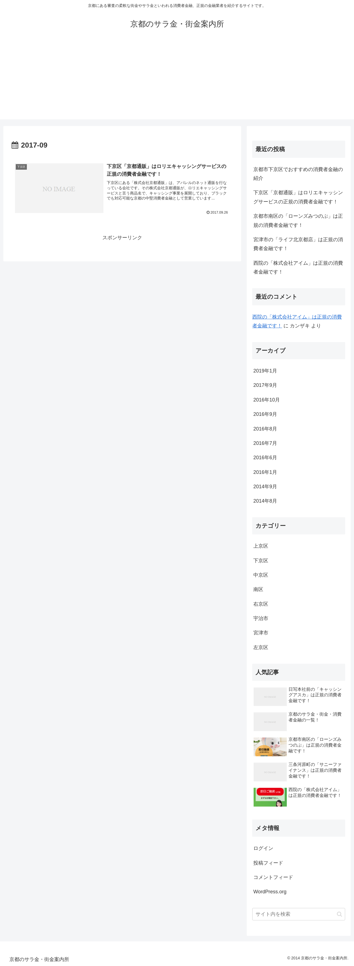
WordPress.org (270, 891)
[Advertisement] (177, 80)
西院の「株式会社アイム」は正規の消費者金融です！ (298, 267)
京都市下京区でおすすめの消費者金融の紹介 (298, 174)
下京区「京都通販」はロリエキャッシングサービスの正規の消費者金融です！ (298, 197)
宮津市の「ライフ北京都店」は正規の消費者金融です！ (298, 244)
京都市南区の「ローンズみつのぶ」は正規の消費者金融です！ (298, 220)
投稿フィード (268, 863)
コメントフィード (273, 877)
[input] (298, 914)
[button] (339, 914)
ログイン (263, 848)
